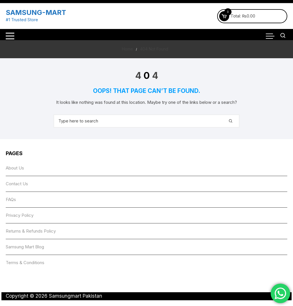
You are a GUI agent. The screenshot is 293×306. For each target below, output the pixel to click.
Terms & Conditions (25, 262)
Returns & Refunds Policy (31, 231)
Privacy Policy (19, 215)
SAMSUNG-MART (36, 12)
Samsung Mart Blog (25, 247)
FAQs (11, 199)
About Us (15, 168)
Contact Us (17, 183)
